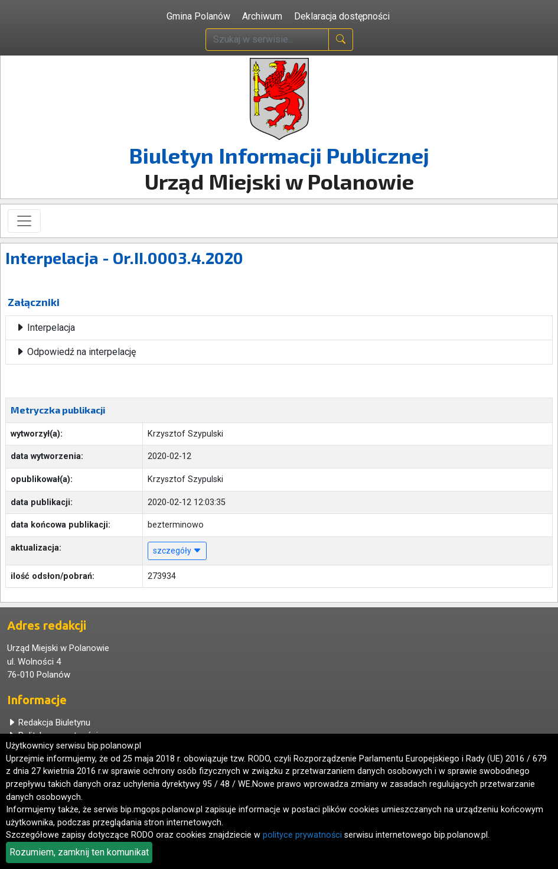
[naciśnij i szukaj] (340, 39)
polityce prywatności (302, 835)
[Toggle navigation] (24, 221)
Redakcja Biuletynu (48, 722)
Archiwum (262, 16)
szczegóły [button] (177, 550)
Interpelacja (45, 327)
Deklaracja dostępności (342, 16)
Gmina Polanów (198, 16)
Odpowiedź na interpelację (75, 351)
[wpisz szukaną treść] (267, 39)
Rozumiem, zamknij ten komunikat (79, 852)
